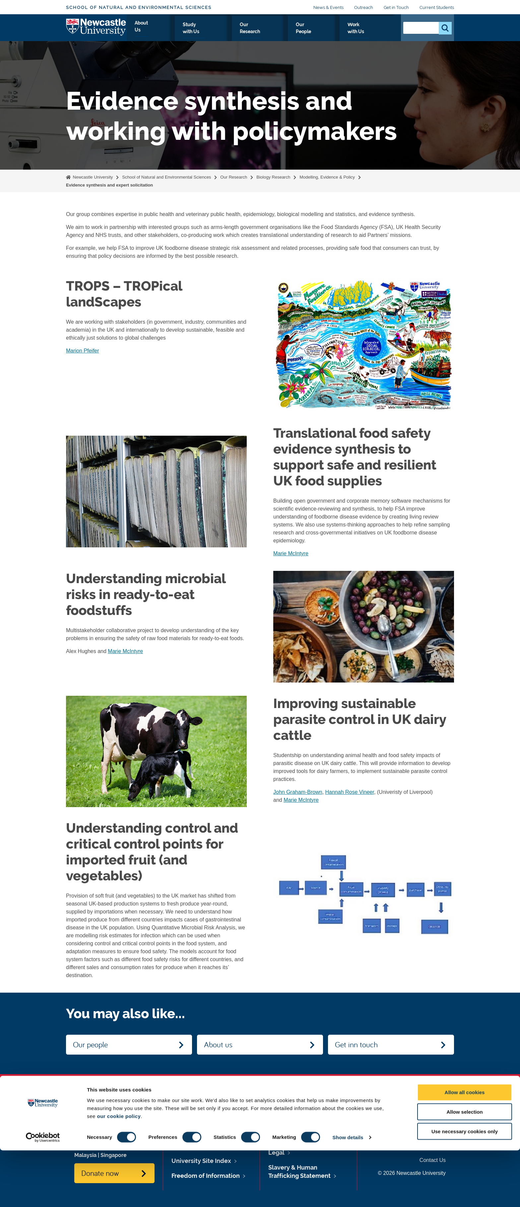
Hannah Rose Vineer (349, 792)
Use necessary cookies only (464, 1188)
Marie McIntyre (290, 553)
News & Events (328, 7)
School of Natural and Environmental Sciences (139, 7)
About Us (202, 32)
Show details (348, 1194)
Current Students (437, 7)
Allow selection (464, 1168)
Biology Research (273, 177)
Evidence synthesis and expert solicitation (109, 185)
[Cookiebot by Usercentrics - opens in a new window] (43, 1194)
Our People (330, 32)
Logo (96, 31)
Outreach (363, 7)
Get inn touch (356, 1044)
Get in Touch (396, 7)
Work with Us (373, 32)
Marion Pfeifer (82, 351)
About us (218, 1044)
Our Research (288, 32)
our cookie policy (119, 1172)
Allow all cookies (465, 1149)
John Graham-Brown (297, 792)
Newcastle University (92, 177)
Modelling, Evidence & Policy (327, 177)
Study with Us (242, 32)
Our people (90, 1044)
